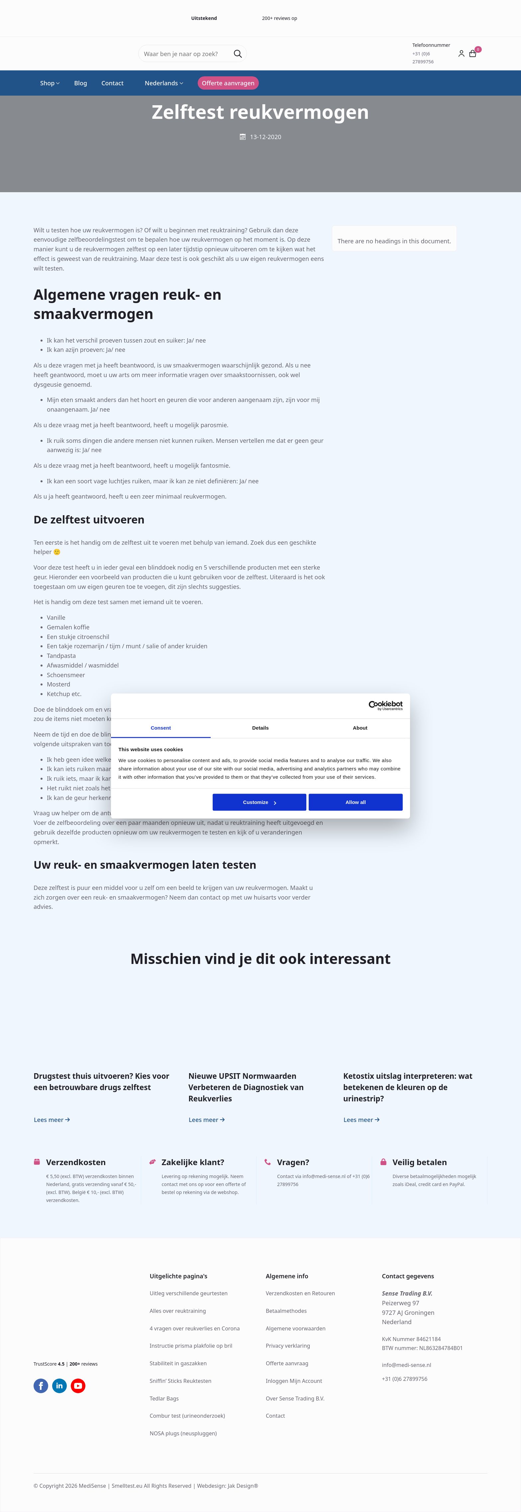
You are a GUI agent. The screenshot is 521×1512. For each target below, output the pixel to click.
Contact (112, 83)
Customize (259, 802)
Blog (80, 83)
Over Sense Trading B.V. (295, 1398)
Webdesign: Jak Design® (227, 1485)
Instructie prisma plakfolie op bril (191, 1345)
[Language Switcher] (180, 83)
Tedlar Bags (164, 1398)
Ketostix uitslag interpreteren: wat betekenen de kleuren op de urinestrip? (407, 1087)
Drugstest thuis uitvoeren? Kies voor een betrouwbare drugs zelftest (101, 1081)
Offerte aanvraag (287, 1363)
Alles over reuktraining (178, 1310)
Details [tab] (260, 728)
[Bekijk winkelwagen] (473, 53)
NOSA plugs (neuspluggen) (183, 1433)
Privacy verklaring (288, 1345)
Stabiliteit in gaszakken (178, 1363)
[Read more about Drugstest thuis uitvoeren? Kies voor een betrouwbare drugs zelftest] (53, 1119)
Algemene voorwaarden (296, 1328)
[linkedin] (59, 1386)
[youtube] (78, 1386)
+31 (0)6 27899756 (405, 1379)
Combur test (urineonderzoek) (187, 1415)
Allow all (356, 802)
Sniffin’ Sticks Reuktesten (181, 1381)
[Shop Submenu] (57, 83)
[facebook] (41, 1386)
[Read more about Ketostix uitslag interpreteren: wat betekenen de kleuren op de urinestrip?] (362, 1119)
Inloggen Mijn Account (294, 1381)
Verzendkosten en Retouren (300, 1293)
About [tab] (360, 728)
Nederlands (158, 83)
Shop (47, 83)
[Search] (238, 53)
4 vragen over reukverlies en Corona (195, 1328)
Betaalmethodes (286, 1310)
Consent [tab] (161, 728)
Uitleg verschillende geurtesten (189, 1293)
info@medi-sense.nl (406, 1365)
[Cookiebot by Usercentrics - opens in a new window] (374, 706)
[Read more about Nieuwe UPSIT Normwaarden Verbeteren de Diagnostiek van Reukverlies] (207, 1119)
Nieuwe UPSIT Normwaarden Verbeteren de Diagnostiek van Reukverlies (246, 1087)
